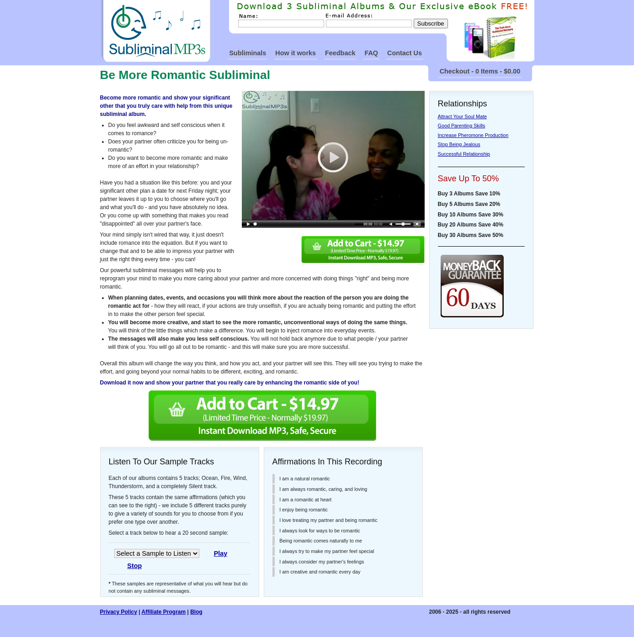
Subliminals (247, 53)
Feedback (340, 53)
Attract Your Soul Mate (462, 116)
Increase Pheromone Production (473, 135)
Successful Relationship (464, 154)
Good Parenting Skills (461, 125)
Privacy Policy (118, 612)
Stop (134, 565)
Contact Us (404, 53)
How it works (295, 53)
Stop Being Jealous (459, 144)
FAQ (371, 53)
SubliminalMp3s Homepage (155, 31)
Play (221, 553)
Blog (196, 612)
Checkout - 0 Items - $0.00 (480, 71)
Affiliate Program (163, 612)
